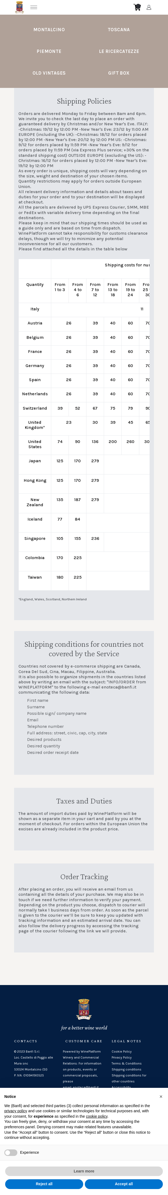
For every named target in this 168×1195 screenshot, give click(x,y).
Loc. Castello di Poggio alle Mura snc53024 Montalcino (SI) (33, 1063)
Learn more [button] (84, 1173)
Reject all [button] (44, 1186)
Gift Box (119, 73)
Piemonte (49, 51)
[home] (86, 7)
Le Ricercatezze (119, 51)
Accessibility (121, 1087)
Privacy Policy (122, 1057)
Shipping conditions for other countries (129, 1078)
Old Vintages (49, 73)
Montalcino (49, 29)
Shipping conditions (126, 1069)
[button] (161, 1098)
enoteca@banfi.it (118, 687)
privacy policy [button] (15, 1113)
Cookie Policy (122, 1051)
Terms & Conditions (127, 1063)
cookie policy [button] (96, 1118)
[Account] (149, 7)
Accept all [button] (124, 1186)
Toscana (119, 29)
